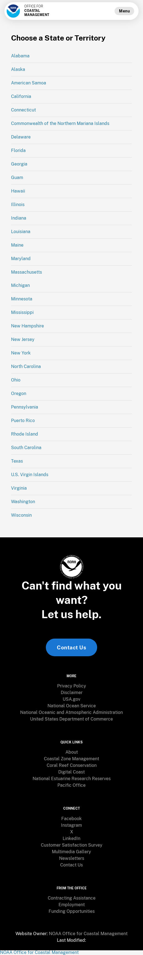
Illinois (18, 204)
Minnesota (21, 299)
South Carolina (26, 447)
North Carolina (26, 366)
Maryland (21, 258)
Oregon (18, 393)
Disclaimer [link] (72, 692)
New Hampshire (27, 326)
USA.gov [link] (71, 699)
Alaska (18, 69)
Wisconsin (21, 515)
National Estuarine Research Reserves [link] (72, 778)
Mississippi (22, 312)
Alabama (20, 55)
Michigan (20, 285)
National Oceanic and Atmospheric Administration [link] (71, 712)
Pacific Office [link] (71, 785)
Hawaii (18, 191)
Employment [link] (72, 904)
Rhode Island (24, 434)
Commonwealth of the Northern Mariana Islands (60, 123)
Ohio (15, 380)
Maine (17, 245)
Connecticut (23, 110)
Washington (23, 501)
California (21, 96)
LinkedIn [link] (71, 838)
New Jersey (23, 339)
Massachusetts (26, 272)
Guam (17, 177)
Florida (18, 150)
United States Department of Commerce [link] (71, 719)
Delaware (21, 137)
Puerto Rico (23, 420)
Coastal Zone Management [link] (71, 758)
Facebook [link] (71, 818)
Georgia (19, 164)
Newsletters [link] (71, 858)
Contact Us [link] (71, 647)
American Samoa (28, 83)
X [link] (71, 831)
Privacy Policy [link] (71, 686)
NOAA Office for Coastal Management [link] (88, 933)
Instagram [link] (71, 825)
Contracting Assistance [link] (72, 898)
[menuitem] (71, 686)
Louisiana (20, 231)
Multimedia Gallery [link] (71, 851)
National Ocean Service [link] (71, 705)
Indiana (18, 218)
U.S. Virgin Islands (29, 474)
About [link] (71, 752)
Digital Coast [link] (71, 772)
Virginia (19, 488)
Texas (17, 461)
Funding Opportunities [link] (72, 911)
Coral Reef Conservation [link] (72, 765)
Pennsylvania (24, 407)
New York (21, 353)
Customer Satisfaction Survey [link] (71, 845)
